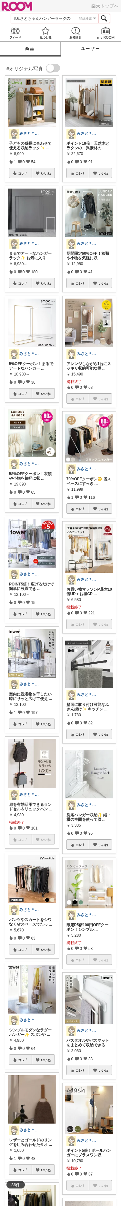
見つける (45, 33)
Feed (15, 33)
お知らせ (76, 33)
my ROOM (106, 33)
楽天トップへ (104, 5)
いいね (46, 173)
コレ (23, 173)
